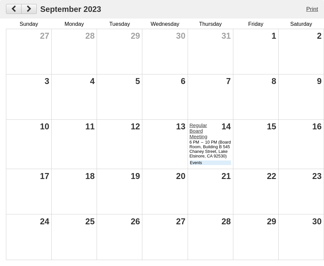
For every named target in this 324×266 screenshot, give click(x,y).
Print (312, 9)
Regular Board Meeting (198, 130)
